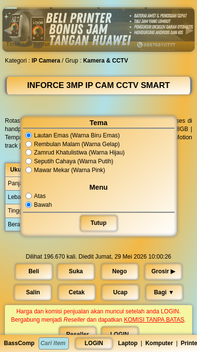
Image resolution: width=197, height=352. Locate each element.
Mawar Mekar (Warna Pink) (65, 170)
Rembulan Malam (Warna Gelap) (73, 144)
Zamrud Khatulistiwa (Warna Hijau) (75, 153)
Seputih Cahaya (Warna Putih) (69, 161)
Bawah (39, 204)
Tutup (98, 223)
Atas (36, 196)
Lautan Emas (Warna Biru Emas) (73, 135)
